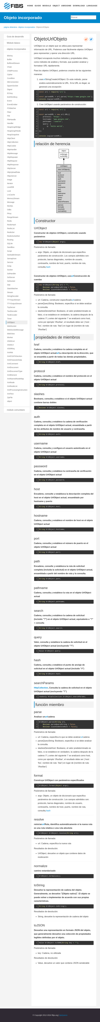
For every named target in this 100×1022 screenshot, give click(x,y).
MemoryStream (13, 198)
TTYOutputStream (14, 304)
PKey (9, 213)
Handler (10, 123)
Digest (9, 89)
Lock (9, 191)
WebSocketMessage (15, 330)
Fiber (9, 112)
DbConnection (13, 82)
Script (9, 251)
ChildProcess (12, 71)
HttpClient (11, 138)
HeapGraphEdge (14, 127)
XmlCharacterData (14, 360)
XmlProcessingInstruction (17, 390)
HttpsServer (12, 176)
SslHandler (11, 274)
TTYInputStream (13, 300)
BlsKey (10, 56)
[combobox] (83, 17)
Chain (9, 67)
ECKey (10, 93)
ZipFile (10, 397)
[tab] (16, 36)
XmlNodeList (12, 386)
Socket (10, 270)
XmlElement (12, 375)
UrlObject (11, 322)
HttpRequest (12, 161)
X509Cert (11, 341)
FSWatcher (11, 108)
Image (9, 180)
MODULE (46, 5)
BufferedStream (13, 63)
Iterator (10, 183)
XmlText (10, 394)
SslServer (11, 277)
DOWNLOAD (79, 5)
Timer (9, 319)
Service (10, 262)
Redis (9, 221)
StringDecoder (13, 296)
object (9, 401)
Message (11, 202)
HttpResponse (13, 165)
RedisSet (11, 232)
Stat (8, 285)
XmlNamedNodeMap (15, 379)
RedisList (11, 228)
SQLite (10, 243)
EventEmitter (12, 104)
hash (48, 267)
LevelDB (10, 187)
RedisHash (11, 225)
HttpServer (11, 168)
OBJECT (56, 5)
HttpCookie (11, 146)
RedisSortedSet (13, 236)
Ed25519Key (12, 97)
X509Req (11, 349)
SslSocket (11, 281)
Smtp (9, 266)
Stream (10, 292)
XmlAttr (10, 352)
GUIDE (38, 5)
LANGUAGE (91, 5)
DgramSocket (12, 86)
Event (9, 101)
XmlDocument (12, 367)
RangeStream (12, 217)
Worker (10, 337)
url (44, 79)
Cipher (9, 74)
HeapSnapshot (13, 135)
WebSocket (11, 326)
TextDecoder (12, 311)
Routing (10, 240)
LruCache (11, 195)
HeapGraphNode (14, 131)
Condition (11, 78)
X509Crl (10, 345)
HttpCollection (12, 142)
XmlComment (12, 364)
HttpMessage (12, 153)
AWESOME (66, 5)
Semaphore (11, 258)
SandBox (11, 247)
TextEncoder (12, 315)
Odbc (9, 210)
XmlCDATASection (14, 356)
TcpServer (11, 307)
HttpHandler (12, 150)
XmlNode (11, 382)
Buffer (9, 59)
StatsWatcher (12, 288)
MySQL (10, 206)
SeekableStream (14, 255)
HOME (30, 5)
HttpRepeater (12, 157)
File (8, 116)
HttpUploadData (13, 172)
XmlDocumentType (14, 371)
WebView (11, 334)
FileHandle (11, 120)
